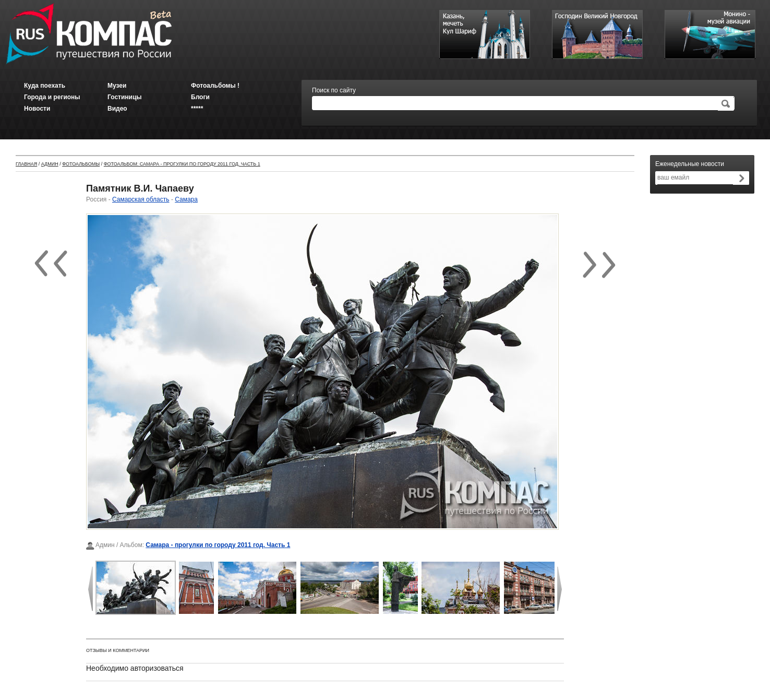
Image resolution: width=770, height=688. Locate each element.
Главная (26, 164)
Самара (186, 199)
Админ (49, 164)
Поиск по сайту (334, 90)
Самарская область (141, 199)
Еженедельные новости (689, 164)
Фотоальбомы (81, 164)
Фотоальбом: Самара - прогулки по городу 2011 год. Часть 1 (182, 164)
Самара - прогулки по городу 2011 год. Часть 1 (218, 545)
